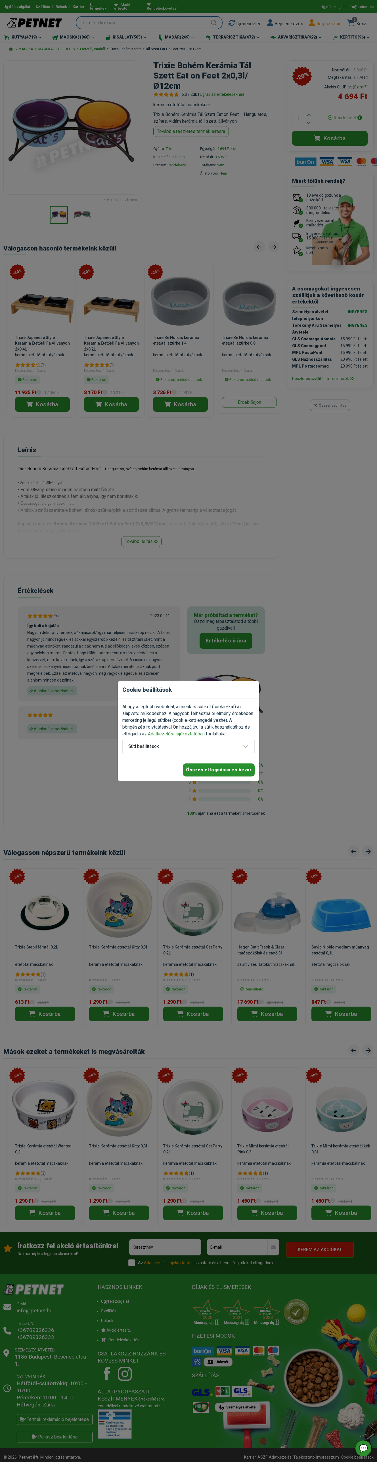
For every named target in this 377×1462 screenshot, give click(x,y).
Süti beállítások (143, 746)
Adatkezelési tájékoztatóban (176, 734)
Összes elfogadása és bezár (219, 770)
